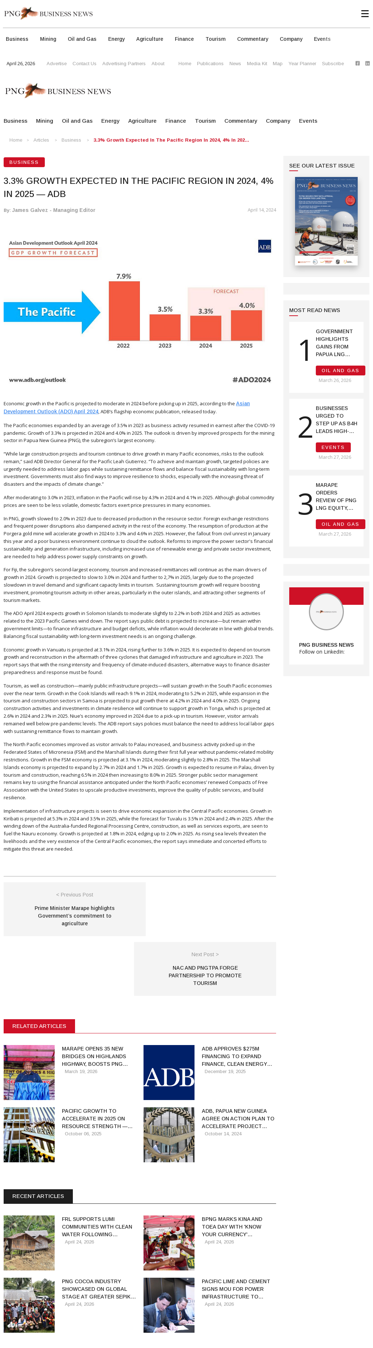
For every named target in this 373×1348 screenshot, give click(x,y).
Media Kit (257, 63)
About (158, 63)
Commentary (252, 39)
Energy (116, 39)
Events (322, 39)
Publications (210, 63)
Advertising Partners (124, 63)
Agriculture (149, 39)
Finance (184, 39)
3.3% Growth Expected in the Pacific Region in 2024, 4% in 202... (171, 140)
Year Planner (302, 63)
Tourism (215, 39)
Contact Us (84, 63)
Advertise (57, 63)
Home (184, 63)
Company (291, 39)
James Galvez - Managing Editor (53, 210)
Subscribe (333, 63)
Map (278, 63)
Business (17, 39)
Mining (48, 39)
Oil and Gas (82, 39)
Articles (41, 140)
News (235, 63)
